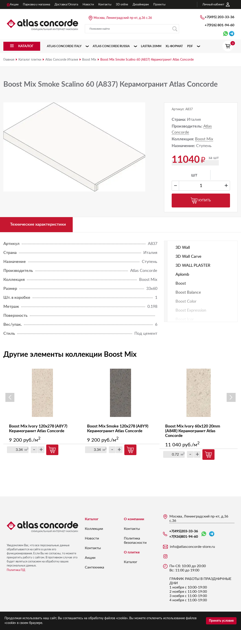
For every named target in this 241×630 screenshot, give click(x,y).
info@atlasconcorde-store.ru (192, 546)
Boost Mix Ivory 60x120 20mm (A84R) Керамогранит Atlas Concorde (192, 431)
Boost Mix (89, 59)
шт (194, 175)
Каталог (92, 519)
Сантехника (94, 567)
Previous (9, 397)
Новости (92, 538)
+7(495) (219, 17)
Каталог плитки (29, 59)
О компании (134, 519)
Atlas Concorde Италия (61, 59)
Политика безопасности (135, 540)
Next (231, 397)
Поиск (174, 29)
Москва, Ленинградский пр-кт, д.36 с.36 (123, 18)
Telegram (211, 533)
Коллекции (94, 529)
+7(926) (219, 25)
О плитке (132, 552)
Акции (90, 558)
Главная (8, 59)
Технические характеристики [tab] (38, 224)
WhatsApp (203, 534)
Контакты (93, 548)
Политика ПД (16, 570)
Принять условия (221, 620)
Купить (201, 200)
